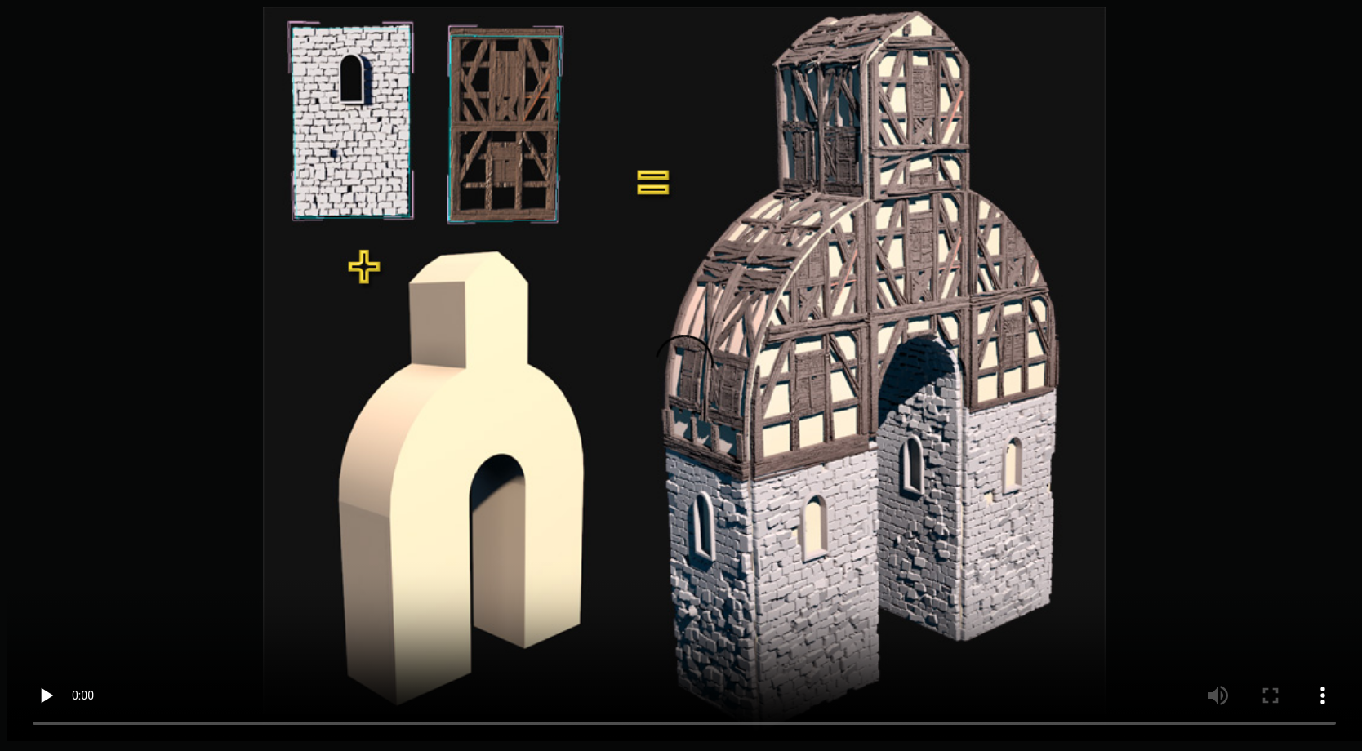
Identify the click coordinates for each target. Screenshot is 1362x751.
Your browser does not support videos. (684, 374)
